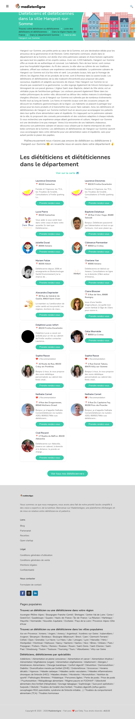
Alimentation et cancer (79, 658)
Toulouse (51, 649)
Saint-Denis (82, 646)
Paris (110, 643)
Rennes (53, 646)
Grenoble (39, 639)
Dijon (31, 639)
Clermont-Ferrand (98, 636)
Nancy (59, 643)
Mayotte (24, 621)
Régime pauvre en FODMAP (79, 680)
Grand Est (25, 617)
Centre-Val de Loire (95, 614)
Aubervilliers (106, 633)
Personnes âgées (73, 677)
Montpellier (25, 643)
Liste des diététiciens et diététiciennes (46, 30)
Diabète (24, 668)
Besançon (35, 636)
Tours (72, 649)
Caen (85, 636)
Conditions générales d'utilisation (36, 555)
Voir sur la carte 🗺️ (67, 173)
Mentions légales (28, 565)
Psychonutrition (28, 680)
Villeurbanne (83, 649)
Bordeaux (46, 636)
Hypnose (34, 671)
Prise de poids (108, 677)
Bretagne (79, 614)
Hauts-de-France (63, 617)
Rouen (72, 646)
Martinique (107, 617)
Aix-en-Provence (28, 633)
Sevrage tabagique (67, 683)
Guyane (49, 617)
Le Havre (50, 639)
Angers (52, 633)
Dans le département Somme (45, 34)
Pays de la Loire (83, 621)
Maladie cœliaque (49, 671)
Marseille (95, 639)
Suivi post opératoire (102, 683)
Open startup (26, 540)
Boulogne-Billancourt (63, 636)
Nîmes (93, 643)
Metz (103, 639)
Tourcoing (63, 649)
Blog (22, 525)
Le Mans (61, 639)
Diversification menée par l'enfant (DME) (50, 668)
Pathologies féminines (39, 677)
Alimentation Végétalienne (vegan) (37, 662)
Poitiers (35, 646)
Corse (110, 614)
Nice (86, 643)
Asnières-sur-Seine (88, 633)
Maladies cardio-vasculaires (73, 671)
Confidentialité (27, 570)
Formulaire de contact (30, 584)
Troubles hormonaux (49, 693)
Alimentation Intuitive (102, 658)
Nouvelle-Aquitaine (52, 621)
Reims (44, 646)
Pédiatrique (57, 677)
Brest (78, 636)
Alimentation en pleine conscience (49, 658)
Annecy (61, 633)
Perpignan (25, 646)
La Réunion (94, 617)
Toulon (42, 649)
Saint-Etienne (97, 646)
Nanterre (68, 643)
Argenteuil (72, 633)
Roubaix (63, 646)
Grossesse (92, 668)
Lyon (86, 639)
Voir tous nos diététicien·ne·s (67, 473)
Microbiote (74, 674)
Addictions (25, 658)
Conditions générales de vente (35, 560)
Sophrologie (85, 683)
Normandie (35, 621)
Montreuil (38, 643)
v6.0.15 (106, 710)
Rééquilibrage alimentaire (50, 680)
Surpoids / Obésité (29, 687)
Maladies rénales (59, 674)
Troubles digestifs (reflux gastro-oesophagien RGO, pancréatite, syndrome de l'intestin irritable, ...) (63, 688)
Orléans (102, 643)
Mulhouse (49, 643)
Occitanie (68, 621)
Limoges (78, 639)
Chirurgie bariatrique (56, 665)
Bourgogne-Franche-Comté (59, 614)
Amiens (42, 633)
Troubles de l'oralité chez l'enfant (56, 687)
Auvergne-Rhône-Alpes (32, 614)
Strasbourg (31, 649)
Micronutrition (88, 674)
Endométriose (78, 668)
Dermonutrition (105, 665)
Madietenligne (54, 710)
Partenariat (25, 530)
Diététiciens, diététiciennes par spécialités (45, 654)
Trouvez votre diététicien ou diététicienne (39, 28)
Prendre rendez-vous (49, 203)
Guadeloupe (38, 617)
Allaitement (90, 662)
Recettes (24, 535)
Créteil (23, 639)
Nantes (78, 643)
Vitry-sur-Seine (98, 649)
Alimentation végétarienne (69, 662)
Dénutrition (90, 665)
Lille (70, 639)
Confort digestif (75, 665)
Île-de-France (80, 617)
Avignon (24, 636)
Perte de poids (91, 677)
